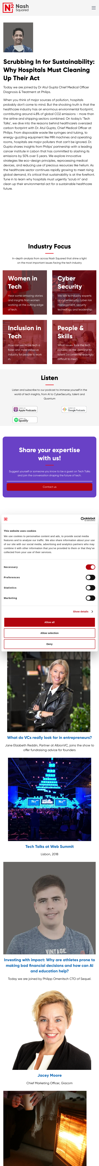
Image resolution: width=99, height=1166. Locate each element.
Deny (49, 644)
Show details (81, 611)
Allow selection (49, 633)
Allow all (49, 622)
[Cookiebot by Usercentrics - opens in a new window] (80, 519)
